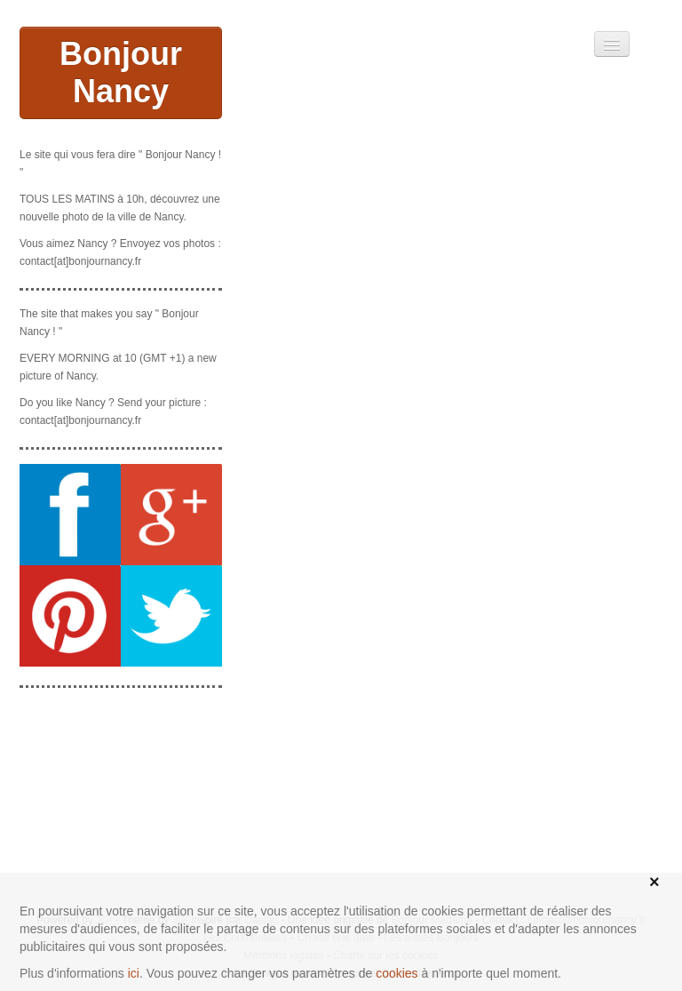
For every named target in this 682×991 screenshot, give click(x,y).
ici (133, 973)
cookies (396, 973)
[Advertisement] (121, 791)
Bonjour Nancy (120, 72)
